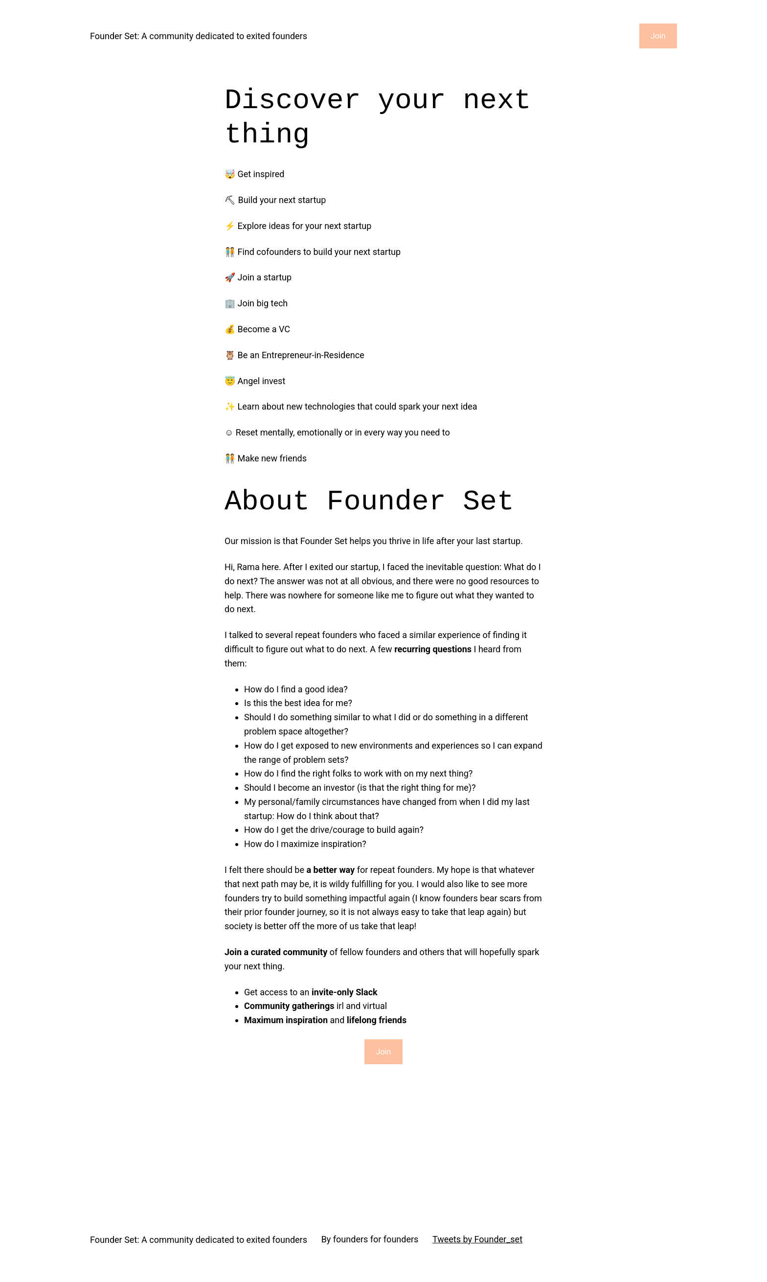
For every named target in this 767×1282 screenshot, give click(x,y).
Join (658, 36)
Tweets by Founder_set (477, 1239)
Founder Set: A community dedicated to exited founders (198, 36)
